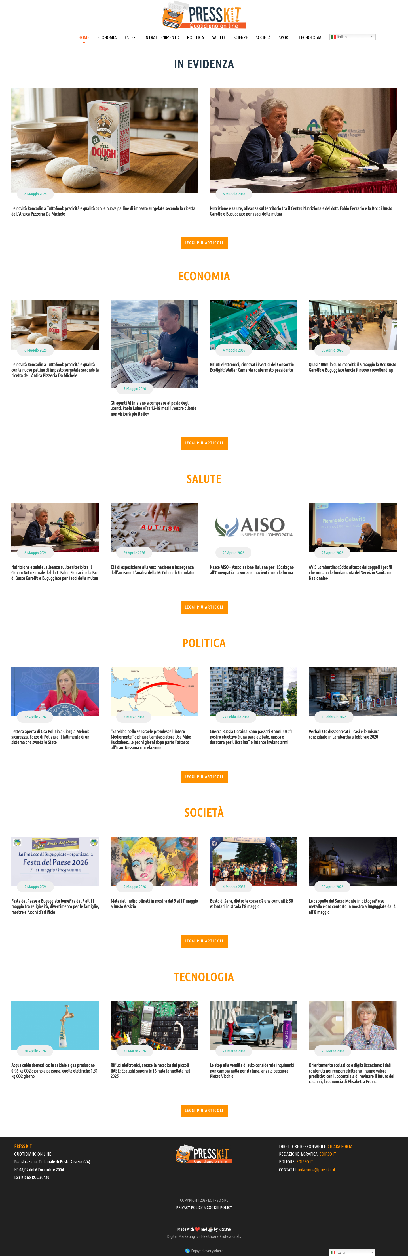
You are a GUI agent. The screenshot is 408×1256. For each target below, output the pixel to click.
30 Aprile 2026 (332, 350)
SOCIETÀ (263, 37)
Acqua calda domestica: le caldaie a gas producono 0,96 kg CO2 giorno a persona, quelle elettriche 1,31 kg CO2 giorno (54, 1071)
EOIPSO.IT (327, 1154)
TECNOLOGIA (310, 37)
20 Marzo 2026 (333, 1050)
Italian (339, 37)
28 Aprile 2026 (233, 552)
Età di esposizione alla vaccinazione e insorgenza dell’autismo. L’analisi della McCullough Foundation (153, 570)
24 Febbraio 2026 (236, 716)
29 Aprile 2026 (134, 552)
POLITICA (195, 37)
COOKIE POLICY (219, 1207)
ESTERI (131, 37)
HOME (84, 37)
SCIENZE (241, 37)
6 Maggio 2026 (35, 193)
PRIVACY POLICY (189, 1207)
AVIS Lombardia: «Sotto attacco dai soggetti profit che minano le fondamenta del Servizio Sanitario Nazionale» (350, 572)
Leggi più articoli (204, 243)
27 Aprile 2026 (332, 552)
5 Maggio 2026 (135, 388)
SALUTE (219, 37)
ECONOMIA (107, 37)
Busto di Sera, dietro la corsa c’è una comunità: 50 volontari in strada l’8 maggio (251, 903)
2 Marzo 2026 (134, 716)
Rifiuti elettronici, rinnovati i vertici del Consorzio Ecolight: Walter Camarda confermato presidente (252, 367)
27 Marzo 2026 (234, 1050)
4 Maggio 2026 (234, 350)
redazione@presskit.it (316, 1169)
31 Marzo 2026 (135, 1050)
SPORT (285, 37)
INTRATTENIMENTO (162, 37)
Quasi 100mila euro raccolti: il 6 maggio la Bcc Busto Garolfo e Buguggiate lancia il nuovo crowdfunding (352, 367)
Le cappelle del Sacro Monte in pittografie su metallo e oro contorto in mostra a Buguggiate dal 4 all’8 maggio (352, 906)
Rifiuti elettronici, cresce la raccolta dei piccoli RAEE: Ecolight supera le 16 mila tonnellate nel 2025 (150, 1071)
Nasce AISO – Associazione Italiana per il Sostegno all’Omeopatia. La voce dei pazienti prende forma (252, 570)
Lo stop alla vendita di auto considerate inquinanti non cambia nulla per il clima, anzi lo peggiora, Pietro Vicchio (252, 1071)
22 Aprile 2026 (35, 716)
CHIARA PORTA (340, 1146)
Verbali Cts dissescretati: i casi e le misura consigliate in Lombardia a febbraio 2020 (344, 734)
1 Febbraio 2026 (334, 716)
